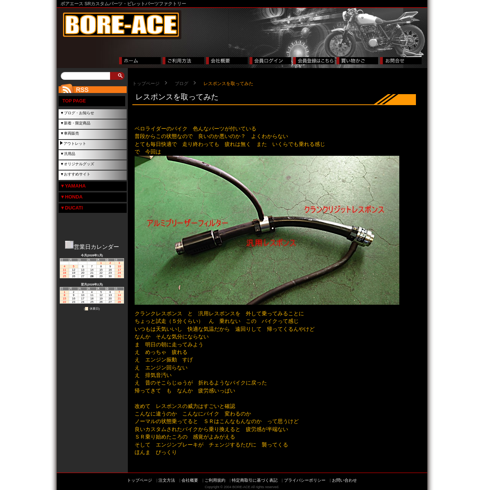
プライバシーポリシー (305, 480)
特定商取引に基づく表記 (255, 480)
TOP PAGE (74, 101)
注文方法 (166, 480)
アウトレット (75, 143)
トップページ (146, 83)
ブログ (181, 83)
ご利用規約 (215, 480)
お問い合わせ (344, 480)
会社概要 (190, 480)
